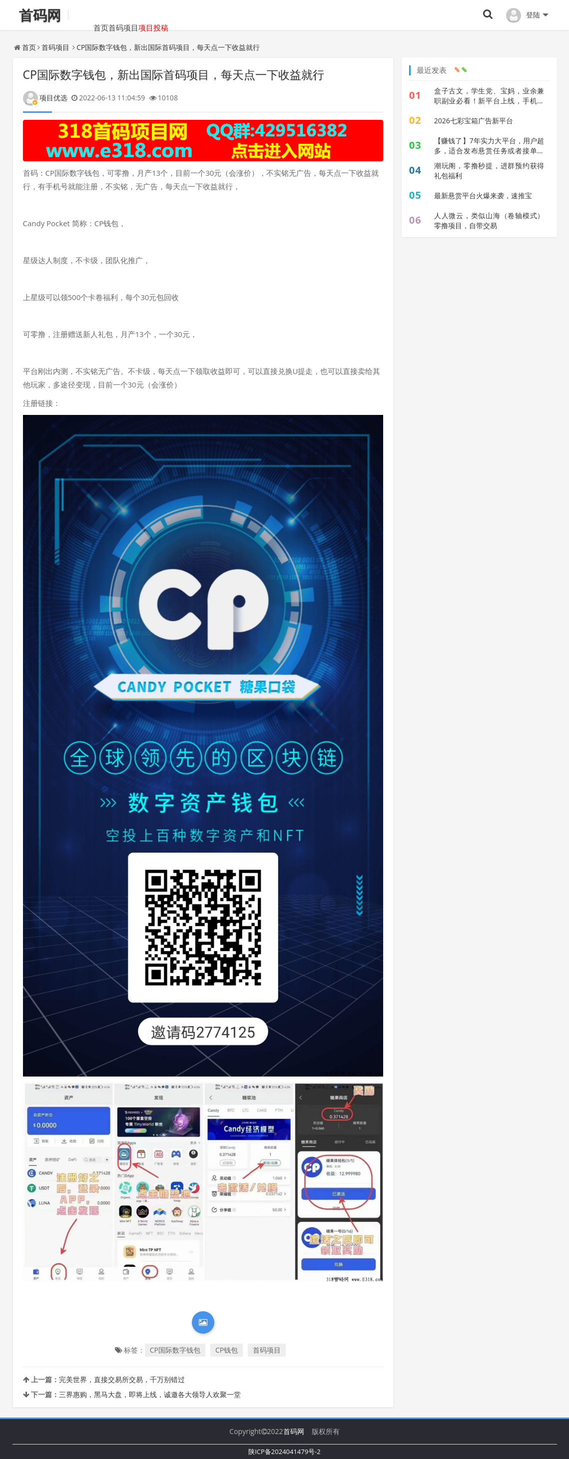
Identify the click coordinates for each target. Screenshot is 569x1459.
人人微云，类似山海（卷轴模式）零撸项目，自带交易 (489, 220)
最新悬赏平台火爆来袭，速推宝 (483, 195)
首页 (85, 15)
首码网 (293, 1431)
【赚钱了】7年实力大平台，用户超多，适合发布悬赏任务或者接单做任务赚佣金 (489, 146)
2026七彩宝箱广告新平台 (473, 120)
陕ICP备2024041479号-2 (284, 1451)
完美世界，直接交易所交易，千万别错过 (122, 1379)
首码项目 (123, 15)
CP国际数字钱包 (175, 1350)
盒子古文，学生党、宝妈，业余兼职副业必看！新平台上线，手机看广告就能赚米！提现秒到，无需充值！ (489, 96)
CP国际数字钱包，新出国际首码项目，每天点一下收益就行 (168, 47)
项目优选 (45, 97)
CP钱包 (226, 1350)
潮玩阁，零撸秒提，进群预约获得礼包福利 (489, 170)
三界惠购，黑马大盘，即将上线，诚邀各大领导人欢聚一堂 (150, 1394)
